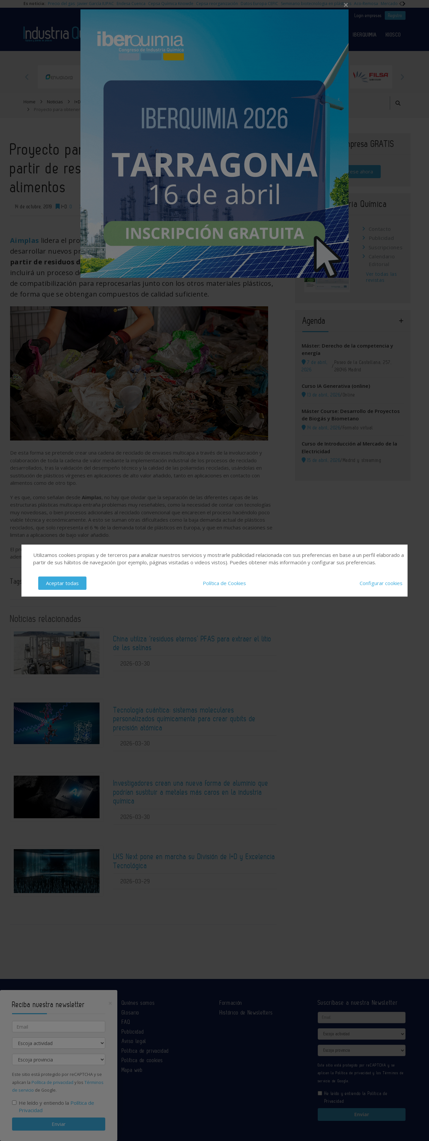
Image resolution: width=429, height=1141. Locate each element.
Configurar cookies (381, 583)
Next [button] (402, 76)
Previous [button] (26, 76)
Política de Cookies (224, 583)
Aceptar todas (62, 583)
